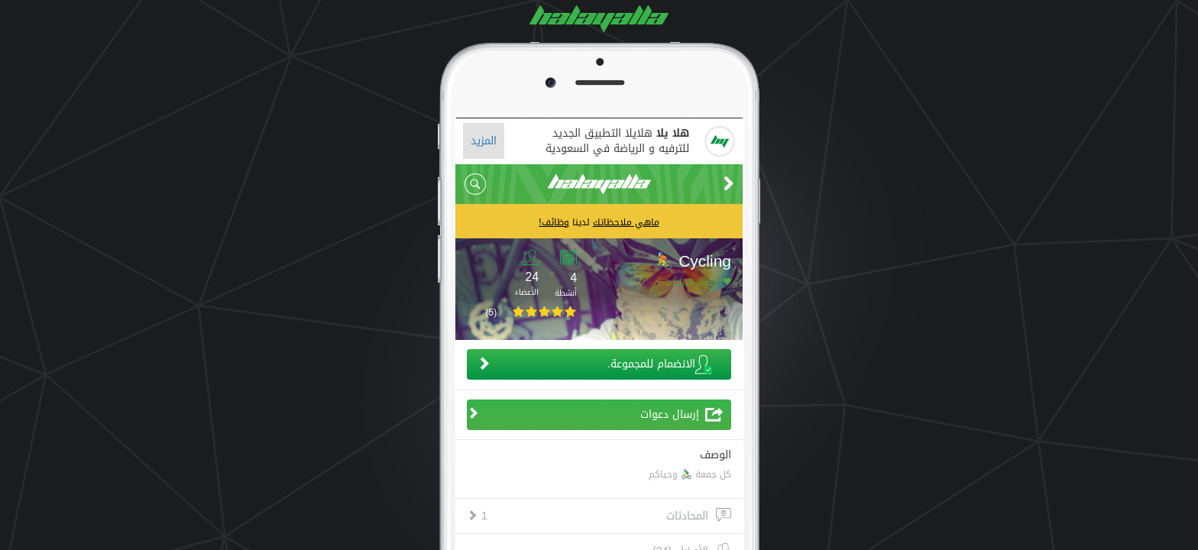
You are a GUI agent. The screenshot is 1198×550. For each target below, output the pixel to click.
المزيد (484, 141)
